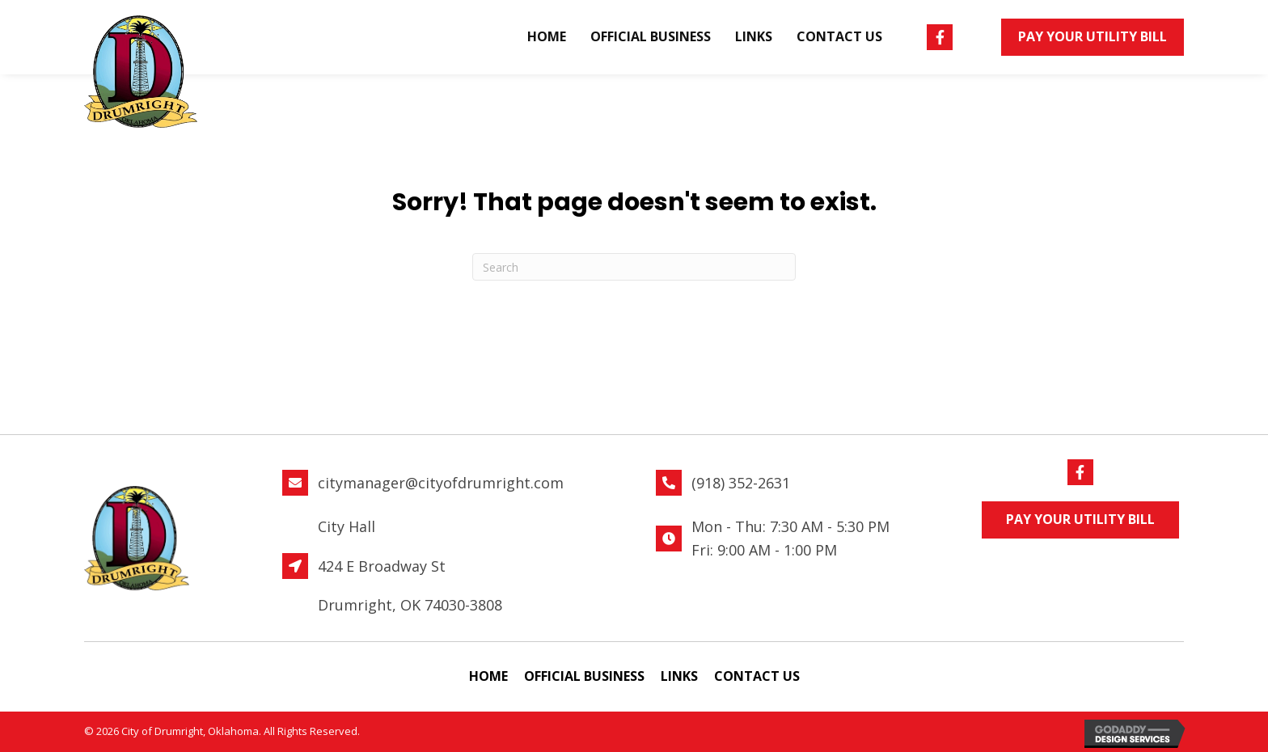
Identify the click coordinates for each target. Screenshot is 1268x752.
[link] (546, 37)
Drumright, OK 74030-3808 (410, 605)
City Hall (346, 526)
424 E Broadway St (382, 566)
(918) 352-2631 (740, 482)
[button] (940, 37)
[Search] (634, 267)
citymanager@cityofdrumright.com (441, 482)
